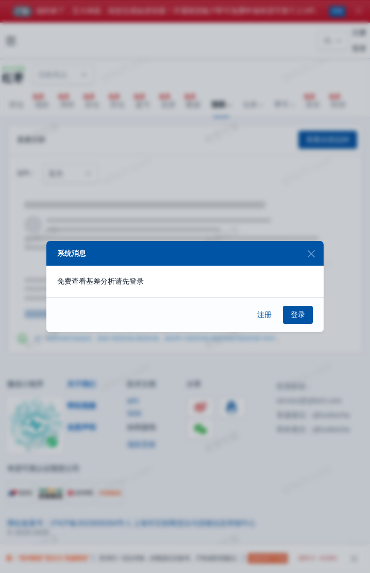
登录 (298, 314)
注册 (264, 314)
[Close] (311, 253)
